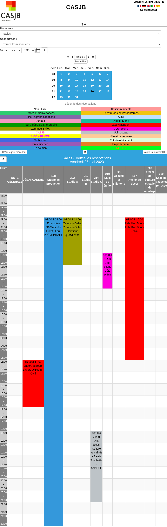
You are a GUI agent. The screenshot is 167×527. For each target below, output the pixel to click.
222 (119, 172)
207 (150, 168)
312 (86, 175)
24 (76, 91)
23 (68, 91)
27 (100, 91)
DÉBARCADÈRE (33, 179)
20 (53, 85)
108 (53, 175)
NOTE (15, 177)
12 (92, 79)
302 (72, 177)
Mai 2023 (80, 57)
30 (68, 97)
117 (134, 175)
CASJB (76, 7)
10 (76, 79)
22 (61, 91)
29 (61, 97)
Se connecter (148, 9)
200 (161, 173)
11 (84, 79)
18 (53, 73)
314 (96, 177)
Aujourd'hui (80, 61)
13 (100, 79)
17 (76, 85)
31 (76, 97)
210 (107, 173)
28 (107, 91)
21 (107, 85)
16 (68, 85)
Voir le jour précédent (13, 152)
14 (107, 79)
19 (53, 79)
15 (61, 85)
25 (84, 91)
